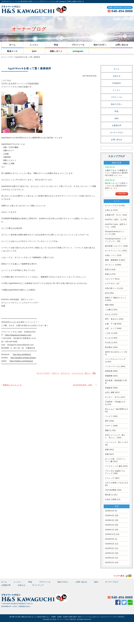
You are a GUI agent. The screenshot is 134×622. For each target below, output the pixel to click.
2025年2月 (109, 562)
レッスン (34, 45)
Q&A (34, 51)
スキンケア (109, 279)
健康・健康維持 (111, 260)
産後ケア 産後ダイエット (115, 298)
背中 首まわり (111, 319)
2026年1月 (109, 530)
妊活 (107, 293)
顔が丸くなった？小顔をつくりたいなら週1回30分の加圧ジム (116, 185)
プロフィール (78, 45)
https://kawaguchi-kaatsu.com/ (18, 335)
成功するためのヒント (114, 352)
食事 (107, 450)
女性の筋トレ (110, 288)
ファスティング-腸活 (114, 466)
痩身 (107, 305)
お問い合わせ (121, 45)
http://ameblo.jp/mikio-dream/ (23, 358)
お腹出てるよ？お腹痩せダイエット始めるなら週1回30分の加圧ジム (116, 172)
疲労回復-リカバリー (114, 246)
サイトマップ (37, 585)
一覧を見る (122, 194)
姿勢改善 (108, 371)
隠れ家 (108, 495)
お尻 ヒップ (110, 328)
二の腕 (108, 310)
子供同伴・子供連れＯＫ (115, 402)
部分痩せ (108, 347)
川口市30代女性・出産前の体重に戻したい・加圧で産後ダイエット (84, 385)
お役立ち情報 (110, 499)
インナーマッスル (112, 366)
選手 (107, 421)
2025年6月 (109, 544)
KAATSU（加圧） (112, 219)
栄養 (107, 454)
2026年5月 (109, 511)
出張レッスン (110, 255)
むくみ (108, 338)
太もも (108, 314)
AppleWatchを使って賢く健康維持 (27, 57)
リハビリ (108, 416)
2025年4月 (109, 553)
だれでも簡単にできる (114, 483)
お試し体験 (109, 392)
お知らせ (116, 76)
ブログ (10, 57)
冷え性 (108, 342)
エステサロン (110, 283)
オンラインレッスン (113, 251)
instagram (78, 51)
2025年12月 (110, 534)
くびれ (108, 333)
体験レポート (56, 51)
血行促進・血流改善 (113, 380)
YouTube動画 (110, 490)
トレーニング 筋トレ (114, 442)
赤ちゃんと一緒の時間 (114, 409)
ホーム (12, 45)
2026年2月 (109, 525)
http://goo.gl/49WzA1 (22, 354)
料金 (56, 45)
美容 (107, 269)
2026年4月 (109, 515)
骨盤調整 (108, 376)
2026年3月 (109, 520)
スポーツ (108, 426)
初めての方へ (100, 45)
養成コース (12, 51)
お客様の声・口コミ (113, 215)
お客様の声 (116, 125)
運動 (107, 430)
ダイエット (109, 265)
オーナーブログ (116, 132)
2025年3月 (109, 558)
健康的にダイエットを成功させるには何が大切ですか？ (14, 385)
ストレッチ (109, 478)
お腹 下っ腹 (110, 324)
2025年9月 (109, 539)
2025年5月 (109, 548)
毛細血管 (108, 388)
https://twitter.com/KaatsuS (21, 361)
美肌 (107, 274)
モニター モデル (112, 397)
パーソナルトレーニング (115, 359)
